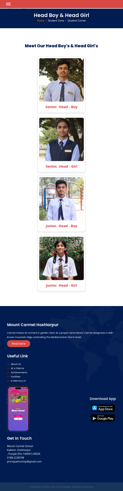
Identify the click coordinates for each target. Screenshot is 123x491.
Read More (18, 344)
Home (40, 20)
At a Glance (15, 368)
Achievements (17, 372)
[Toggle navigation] (8, 4)
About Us (14, 364)
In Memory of (16, 380)
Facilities (13, 376)
